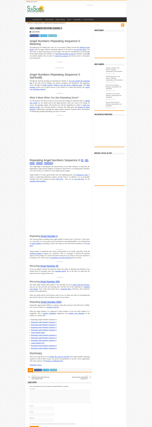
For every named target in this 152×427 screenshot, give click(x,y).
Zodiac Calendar (60, 19)
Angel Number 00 (49, 243)
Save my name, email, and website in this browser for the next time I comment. (54, 401)
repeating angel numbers (38, 181)
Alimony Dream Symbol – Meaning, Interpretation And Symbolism (113, 104)
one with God (79, 179)
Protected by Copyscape (83, 415)
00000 (48, 163)
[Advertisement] (109, 45)
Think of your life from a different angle (68, 85)
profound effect (66, 266)
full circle (59, 179)
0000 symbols (48, 85)
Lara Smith (36, 32)
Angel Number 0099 (38, 310)
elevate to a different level (54, 338)
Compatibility (76, 19)
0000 (39, 163)
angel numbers (36, 221)
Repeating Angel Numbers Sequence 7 (44, 318)
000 (88, 54)
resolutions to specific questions (61, 235)
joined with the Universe (81, 262)
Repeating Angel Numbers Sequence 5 (44, 312)
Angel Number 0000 (51, 279)
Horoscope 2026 (37, 19)
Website (32, 395)
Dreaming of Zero (36, 342)
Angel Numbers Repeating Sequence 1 (78, 354)
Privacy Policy (64, 415)
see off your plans (80, 49)
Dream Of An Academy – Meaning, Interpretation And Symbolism (113, 86)
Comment (33, 366)
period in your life (53, 284)
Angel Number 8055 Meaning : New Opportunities (41, 354)
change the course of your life (59, 334)
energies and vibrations (76, 291)
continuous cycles (82, 175)
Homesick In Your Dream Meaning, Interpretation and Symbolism (113, 95)
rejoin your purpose (61, 56)
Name (32, 383)
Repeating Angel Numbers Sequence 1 (44, 299)
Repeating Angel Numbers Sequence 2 (44, 302)
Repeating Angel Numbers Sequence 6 (44, 315)
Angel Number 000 (50, 258)
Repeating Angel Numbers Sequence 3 (44, 305)
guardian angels (60, 248)
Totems (69, 19)
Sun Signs (30, 415)
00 (86, 160)
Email (32, 389)
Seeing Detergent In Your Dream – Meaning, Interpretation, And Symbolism (114, 78)
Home (28, 19)
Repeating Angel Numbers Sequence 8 (44, 323)
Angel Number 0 (49, 213)
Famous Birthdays (89, 19)
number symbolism (49, 291)
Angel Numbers (49, 19)
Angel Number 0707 (38, 320)
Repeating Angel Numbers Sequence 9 (44, 325)
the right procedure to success (66, 54)
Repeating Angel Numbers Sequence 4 (44, 307)
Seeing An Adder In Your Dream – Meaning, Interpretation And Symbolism (114, 69)
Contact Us (72, 415)
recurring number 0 (36, 231)
